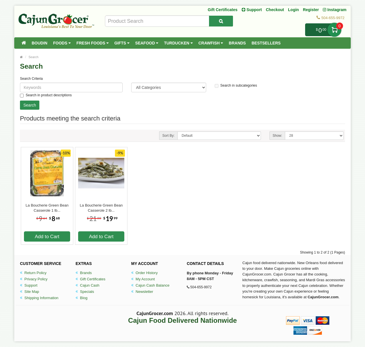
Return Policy (33, 273)
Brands (237, 43)
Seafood (146, 43)
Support (28, 285)
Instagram (334, 9)
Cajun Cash (88, 285)
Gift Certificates (222, 9)
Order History (144, 273)
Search (33, 57)
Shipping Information (39, 298)
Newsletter (142, 291)
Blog (82, 298)
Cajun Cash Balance (150, 285)
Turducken (178, 43)
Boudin (39, 43)
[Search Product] (221, 21)
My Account (143, 279)
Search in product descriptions (46, 95)
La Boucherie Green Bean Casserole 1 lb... (47, 208)
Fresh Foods (92, 43)
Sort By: (168, 136)
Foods (62, 43)
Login (293, 9)
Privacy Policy (34, 279)
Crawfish (210, 43)
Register (311, 9)
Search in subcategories (236, 85)
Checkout (275, 9)
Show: (277, 136)
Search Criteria (31, 79)
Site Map (29, 291)
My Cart (334, 30)
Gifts (121, 43)
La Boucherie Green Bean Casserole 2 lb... (101, 208)
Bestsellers (266, 43)
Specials (85, 291)
